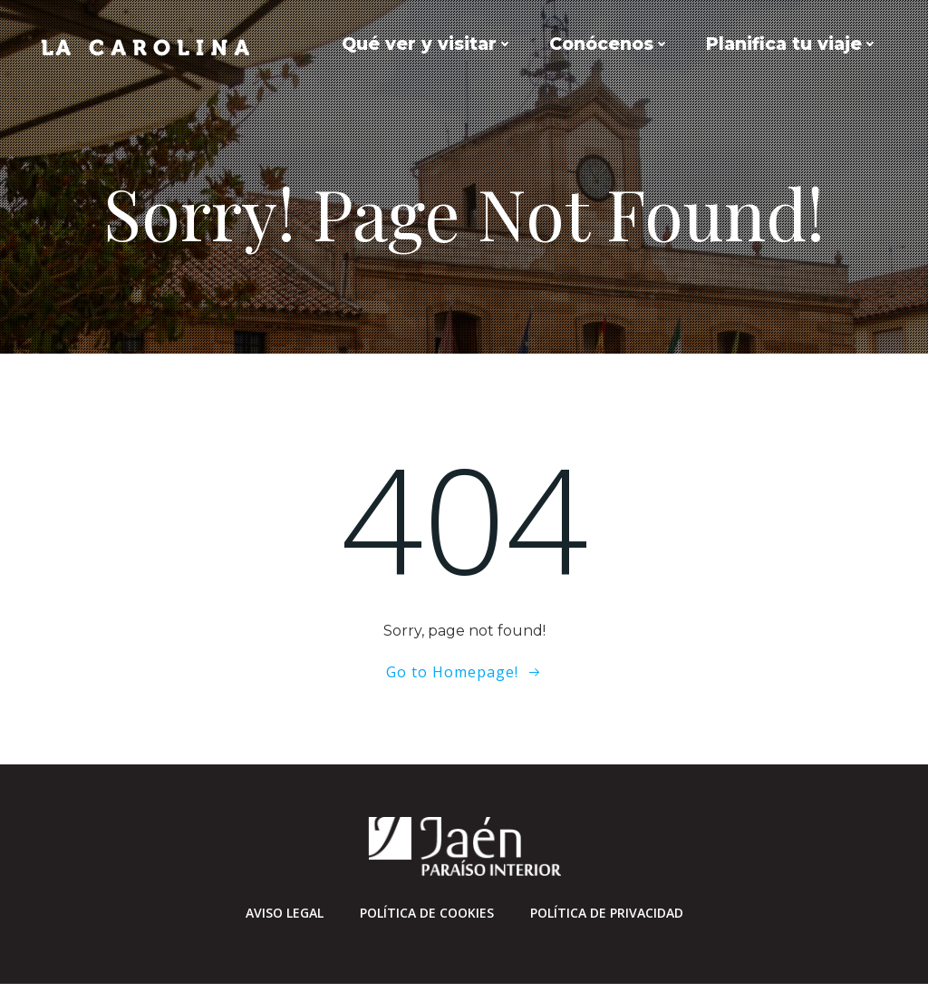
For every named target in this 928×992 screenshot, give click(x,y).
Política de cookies (427, 919)
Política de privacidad (606, 919)
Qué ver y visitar (430, 44)
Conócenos (612, 44)
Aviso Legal (285, 919)
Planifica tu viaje (795, 44)
